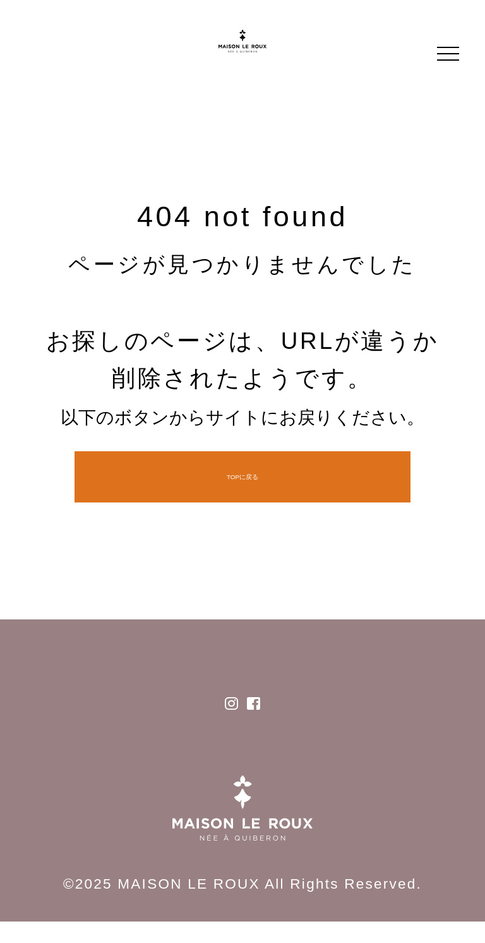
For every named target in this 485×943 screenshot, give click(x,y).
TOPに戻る (242, 476)
